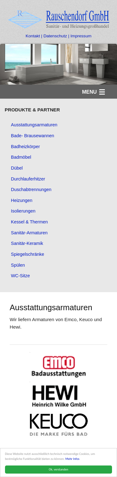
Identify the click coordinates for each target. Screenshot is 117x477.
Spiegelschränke (27, 254)
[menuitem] (58, 125)
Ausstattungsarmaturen (34, 124)
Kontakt (33, 36)
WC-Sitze (20, 275)
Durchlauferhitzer (28, 178)
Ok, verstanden (58, 469)
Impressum (81, 36)
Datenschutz (55, 36)
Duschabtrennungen (31, 189)
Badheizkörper (25, 146)
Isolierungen (23, 210)
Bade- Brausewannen (32, 135)
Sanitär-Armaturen (29, 232)
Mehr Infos (73, 459)
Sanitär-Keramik (27, 243)
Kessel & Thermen (29, 221)
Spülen (18, 265)
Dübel (17, 168)
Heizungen (21, 200)
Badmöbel (21, 157)
